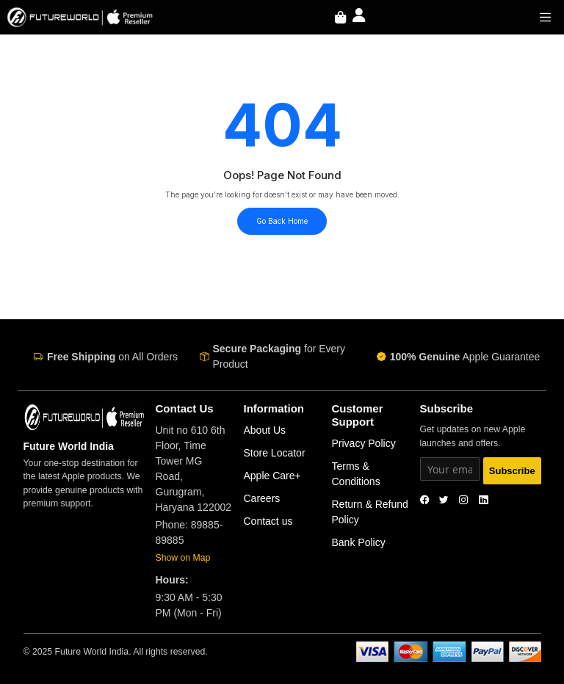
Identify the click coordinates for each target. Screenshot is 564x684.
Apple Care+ (272, 475)
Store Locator (275, 453)
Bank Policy (359, 542)
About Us (265, 430)
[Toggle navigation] (545, 16)
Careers (262, 498)
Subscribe (512, 470)
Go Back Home (282, 221)
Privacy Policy (364, 443)
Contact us (268, 521)
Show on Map (183, 558)
